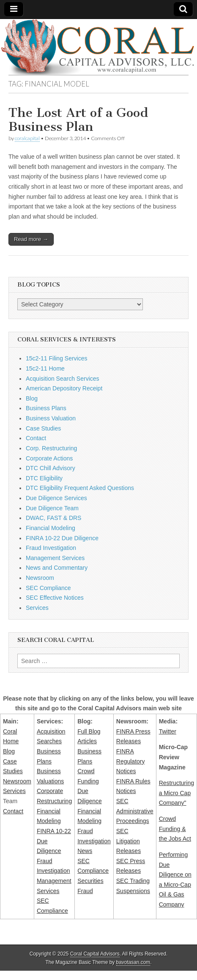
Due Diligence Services (56, 498)
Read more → (31, 239)
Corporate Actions (49, 458)
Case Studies (43, 428)
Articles (87, 741)
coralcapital (27, 138)
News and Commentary (57, 567)
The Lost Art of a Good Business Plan (78, 120)
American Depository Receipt (64, 388)
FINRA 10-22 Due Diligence (62, 538)
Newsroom (40, 577)
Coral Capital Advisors (95, 954)
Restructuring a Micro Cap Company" (176, 793)
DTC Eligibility (44, 478)
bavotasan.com (133, 962)
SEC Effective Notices (55, 597)
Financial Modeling (50, 528)
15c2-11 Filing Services (57, 358)
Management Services (55, 558)
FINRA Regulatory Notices (130, 761)
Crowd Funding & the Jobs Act (175, 828)
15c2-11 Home (45, 368)
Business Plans (46, 408)
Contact (36, 438)
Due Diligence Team (52, 508)
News (84, 850)
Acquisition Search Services (62, 378)
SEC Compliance (48, 588)
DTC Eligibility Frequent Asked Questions (80, 488)
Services (37, 607)
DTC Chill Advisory (50, 468)
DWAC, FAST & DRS (53, 517)
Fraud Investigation (51, 547)
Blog (32, 398)
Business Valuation (51, 418)
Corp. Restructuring (51, 448)
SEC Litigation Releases (128, 841)
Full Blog (88, 731)
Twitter (167, 731)
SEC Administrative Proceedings (134, 811)
